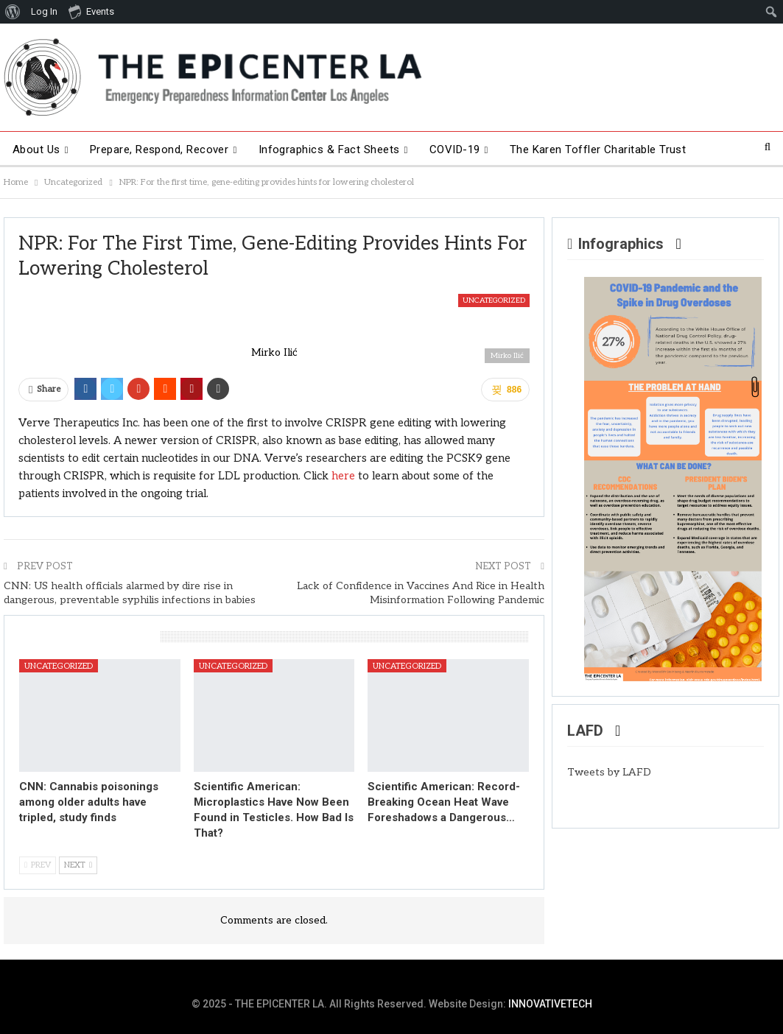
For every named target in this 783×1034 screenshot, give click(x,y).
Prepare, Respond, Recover (159, 149)
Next (78, 865)
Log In (44, 11)
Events (91, 11)
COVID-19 (454, 149)
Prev (37, 865)
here (343, 475)
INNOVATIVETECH (550, 1004)
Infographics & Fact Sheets (329, 149)
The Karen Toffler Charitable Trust (598, 149)
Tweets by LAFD (609, 772)
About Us (36, 149)
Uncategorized (494, 300)
